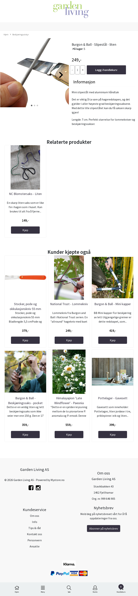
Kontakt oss (34, 534)
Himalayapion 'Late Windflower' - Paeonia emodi (69, 403)
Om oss (34, 516)
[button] (31, 105)
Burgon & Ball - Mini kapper (112, 304)
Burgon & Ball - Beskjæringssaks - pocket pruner (25, 403)
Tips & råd (34, 528)
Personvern (34, 540)
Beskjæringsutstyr (19, 34)
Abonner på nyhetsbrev (103, 528)
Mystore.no (58, 480)
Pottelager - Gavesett (112, 398)
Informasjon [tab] (84, 82)
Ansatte (35, 546)
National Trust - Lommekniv (69, 304)
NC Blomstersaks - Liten (25, 194)
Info (34, 522)
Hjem (6, 34)
